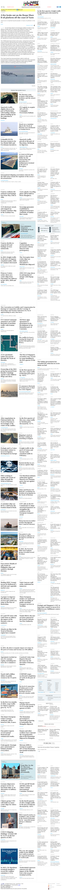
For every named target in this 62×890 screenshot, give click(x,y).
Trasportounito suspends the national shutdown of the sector (42, 81)
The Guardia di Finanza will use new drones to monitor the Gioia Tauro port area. (55, 445)
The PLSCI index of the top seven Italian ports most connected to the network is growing (26, 697)
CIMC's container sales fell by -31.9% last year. (55, 508)
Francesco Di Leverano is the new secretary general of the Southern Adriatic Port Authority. (42, 279)
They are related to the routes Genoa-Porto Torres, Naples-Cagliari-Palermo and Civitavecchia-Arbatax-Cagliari (27, 610)
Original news (3, 10)
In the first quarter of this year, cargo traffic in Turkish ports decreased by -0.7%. (27, 421)
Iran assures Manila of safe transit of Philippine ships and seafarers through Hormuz (8, 567)
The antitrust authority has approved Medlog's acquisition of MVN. (42, 60)
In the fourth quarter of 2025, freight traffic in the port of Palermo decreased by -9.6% (27, 803)
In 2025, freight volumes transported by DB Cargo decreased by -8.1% (42, 484)
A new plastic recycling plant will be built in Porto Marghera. (27, 193)
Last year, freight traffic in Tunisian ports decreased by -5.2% (41, 444)
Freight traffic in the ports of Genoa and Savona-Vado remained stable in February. (26, 451)
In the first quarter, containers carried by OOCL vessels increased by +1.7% (55, 263)
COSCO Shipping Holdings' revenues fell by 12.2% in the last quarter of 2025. (9, 834)
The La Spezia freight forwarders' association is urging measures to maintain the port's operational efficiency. (55, 402)
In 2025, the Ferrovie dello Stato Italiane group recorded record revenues (26, 551)
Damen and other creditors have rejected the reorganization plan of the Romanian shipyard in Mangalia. (27, 734)
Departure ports (55, 227)
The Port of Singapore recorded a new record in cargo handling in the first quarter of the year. (27, 358)
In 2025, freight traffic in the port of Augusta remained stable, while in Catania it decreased (9, 260)
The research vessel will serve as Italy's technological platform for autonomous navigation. (42, 377)
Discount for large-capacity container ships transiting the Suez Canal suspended (55, 279)
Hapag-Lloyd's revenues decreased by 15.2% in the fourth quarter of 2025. (27, 705)
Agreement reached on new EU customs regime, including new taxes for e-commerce (8, 659)
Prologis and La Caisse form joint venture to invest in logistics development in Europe (9, 451)
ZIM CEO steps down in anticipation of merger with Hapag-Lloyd (27, 275)
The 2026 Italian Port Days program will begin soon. (55, 414)
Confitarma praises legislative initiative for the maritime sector (42, 541)
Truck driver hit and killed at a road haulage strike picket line (42, 75)
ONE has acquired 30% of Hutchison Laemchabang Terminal (54, 484)
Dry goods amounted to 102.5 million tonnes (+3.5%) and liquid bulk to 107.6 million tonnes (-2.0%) (26, 380)
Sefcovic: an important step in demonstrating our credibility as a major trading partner (27, 777)
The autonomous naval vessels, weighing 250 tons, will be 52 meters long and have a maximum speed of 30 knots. (55, 67)
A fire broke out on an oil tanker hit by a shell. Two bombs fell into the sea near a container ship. (8, 637)
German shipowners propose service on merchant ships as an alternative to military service (8, 787)
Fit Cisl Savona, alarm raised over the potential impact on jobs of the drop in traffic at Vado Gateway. (42, 577)
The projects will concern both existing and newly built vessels (42, 326)
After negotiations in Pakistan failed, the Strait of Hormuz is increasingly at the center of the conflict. (8, 421)
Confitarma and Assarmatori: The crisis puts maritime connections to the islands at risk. (55, 389)
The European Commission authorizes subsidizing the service (55, 566)
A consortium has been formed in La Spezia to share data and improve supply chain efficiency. (42, 264)
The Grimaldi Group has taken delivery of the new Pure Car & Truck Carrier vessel (55, 89)
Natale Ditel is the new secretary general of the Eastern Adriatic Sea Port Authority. (27, 618)
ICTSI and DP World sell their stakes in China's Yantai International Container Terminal (26, 787)
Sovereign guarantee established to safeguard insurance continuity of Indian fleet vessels (26, 210)
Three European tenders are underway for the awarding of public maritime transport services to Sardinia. (27, 601)
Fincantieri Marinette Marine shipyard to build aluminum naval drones (55, 60)
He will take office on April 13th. (25, 624)
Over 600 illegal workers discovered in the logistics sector (55, 291)
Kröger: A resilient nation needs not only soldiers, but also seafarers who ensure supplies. (8, 795)
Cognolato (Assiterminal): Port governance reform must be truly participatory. (26, 246)
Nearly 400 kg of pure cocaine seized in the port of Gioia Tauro (55, 456)
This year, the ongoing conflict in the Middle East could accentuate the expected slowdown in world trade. (26, 854)
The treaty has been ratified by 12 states (8, 315)
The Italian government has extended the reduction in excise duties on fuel (48, 363)
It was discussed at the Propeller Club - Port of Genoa (41, 534)
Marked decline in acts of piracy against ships (26, 463)
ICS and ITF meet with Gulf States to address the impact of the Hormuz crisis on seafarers (9, 619)
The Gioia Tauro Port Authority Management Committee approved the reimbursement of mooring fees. (55, 577)
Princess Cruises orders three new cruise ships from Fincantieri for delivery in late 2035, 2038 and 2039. (9, 277)
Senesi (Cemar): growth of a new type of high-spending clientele (42, 244)
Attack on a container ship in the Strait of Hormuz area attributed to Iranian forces (27, 126)
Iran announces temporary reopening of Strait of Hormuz (27, 228)
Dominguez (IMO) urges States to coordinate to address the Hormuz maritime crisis (42, 401)
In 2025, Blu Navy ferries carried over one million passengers (55, 23)
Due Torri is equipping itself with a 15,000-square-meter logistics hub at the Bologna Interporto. (42, 416)
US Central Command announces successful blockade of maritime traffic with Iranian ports (8, 323)
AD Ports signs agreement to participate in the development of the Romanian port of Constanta (26, 324)
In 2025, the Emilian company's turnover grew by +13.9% (42, 423)
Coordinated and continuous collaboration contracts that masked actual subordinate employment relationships (55, 298)
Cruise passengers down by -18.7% (26, 809)
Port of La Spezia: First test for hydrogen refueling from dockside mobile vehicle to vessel (42, 431)
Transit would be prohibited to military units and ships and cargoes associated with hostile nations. (27, 236)
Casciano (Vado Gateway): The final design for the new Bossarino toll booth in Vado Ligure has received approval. (42, 334)
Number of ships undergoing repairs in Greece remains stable (55, 349)
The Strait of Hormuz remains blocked (8, 215)
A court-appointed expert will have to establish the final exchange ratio (55, 207)
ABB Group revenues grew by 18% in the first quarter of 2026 (42, 34)
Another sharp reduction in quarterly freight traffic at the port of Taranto (42, 184)
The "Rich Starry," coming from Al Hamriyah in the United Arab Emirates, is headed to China (8, 364)
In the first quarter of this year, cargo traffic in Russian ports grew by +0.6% (27, 372)
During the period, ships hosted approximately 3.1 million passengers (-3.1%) (26, 669)
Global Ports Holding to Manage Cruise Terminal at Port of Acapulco (55, 251)
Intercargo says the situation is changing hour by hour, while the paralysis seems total (26, 443)
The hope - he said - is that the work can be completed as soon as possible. (42, 341)
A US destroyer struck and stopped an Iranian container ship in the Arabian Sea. (8, 209)
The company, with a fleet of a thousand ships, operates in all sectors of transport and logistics (8, 381)
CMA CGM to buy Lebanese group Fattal (55, 213)
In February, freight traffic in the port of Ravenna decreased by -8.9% (42, 292)
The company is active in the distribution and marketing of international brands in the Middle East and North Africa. (55, 220)
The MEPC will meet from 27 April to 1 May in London (11, 181)
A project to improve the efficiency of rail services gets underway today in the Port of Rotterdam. (9, 600)
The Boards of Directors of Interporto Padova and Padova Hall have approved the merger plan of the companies (54, 199)
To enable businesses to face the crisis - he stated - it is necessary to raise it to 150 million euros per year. (9, 149)
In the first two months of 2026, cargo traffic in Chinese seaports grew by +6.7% (9, 704)
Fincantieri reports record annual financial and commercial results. (7, 733)
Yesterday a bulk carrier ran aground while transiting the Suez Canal (42, 388)
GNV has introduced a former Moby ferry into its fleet (55, 101)
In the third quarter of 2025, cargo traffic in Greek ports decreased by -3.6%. (55, 526)
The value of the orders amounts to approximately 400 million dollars (42, 151)
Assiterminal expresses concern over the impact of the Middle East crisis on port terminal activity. (27, 871)
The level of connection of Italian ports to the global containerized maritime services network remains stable (27, 689)
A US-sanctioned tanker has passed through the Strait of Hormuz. (8, 357)
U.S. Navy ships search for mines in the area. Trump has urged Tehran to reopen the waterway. (8, 430)
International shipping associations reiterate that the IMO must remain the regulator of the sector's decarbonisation (17, 176)
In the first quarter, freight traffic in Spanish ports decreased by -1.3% (49, 13)
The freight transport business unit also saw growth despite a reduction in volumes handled (27, 558)
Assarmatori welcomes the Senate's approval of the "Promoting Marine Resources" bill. (55, 543)
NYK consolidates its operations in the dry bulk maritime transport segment (55, 430)
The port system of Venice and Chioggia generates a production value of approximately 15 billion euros (42, 560)
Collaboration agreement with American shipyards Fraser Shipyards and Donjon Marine (26, 543)
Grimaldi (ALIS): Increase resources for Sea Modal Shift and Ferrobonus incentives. (9, 142)
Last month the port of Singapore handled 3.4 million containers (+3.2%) (55, 496)
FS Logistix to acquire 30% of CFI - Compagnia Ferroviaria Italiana (27, 110)
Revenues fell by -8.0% (41, 488)
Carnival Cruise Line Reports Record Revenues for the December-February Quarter (26, 660)
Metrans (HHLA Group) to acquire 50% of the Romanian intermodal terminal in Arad (27, 748)
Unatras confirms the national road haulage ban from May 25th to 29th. (8, 194)
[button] (60, 7)
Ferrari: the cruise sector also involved (26, 878)
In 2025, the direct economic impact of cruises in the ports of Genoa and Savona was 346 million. (17, 648)
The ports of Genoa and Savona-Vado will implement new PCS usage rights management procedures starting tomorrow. (42, 458)
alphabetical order (56, 229)
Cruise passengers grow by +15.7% (44, 18)
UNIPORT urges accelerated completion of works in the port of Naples (27, 676)
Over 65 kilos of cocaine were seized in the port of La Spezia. (42, 114)
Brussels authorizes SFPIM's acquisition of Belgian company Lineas (55, 145)
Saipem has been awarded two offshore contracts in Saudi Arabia (42, 145)
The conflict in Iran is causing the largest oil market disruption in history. (26, 340)
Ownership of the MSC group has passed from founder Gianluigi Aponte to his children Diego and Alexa (9, 372)
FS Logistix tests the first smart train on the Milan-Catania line (42, 171)
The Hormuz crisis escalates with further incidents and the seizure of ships (27, 97)
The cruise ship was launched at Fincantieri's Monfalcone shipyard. (27, 260)
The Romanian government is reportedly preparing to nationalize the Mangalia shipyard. (26, 720)
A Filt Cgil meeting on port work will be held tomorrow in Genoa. (42, 496)
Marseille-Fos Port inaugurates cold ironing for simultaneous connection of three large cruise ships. (42, 253)
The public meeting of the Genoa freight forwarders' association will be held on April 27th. (42, 89)
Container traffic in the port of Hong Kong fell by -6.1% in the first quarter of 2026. (55, 185)
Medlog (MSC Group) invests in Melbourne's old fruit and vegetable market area (9, 585)
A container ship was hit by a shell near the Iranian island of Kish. (8, 505)
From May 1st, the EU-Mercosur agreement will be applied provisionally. (27, 768)
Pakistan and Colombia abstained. (25, 498)
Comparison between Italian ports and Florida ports (42, 197)
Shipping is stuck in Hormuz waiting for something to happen (26, 436)
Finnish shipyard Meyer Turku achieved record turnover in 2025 (54, 237)
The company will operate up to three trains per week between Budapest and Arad (26, 756)
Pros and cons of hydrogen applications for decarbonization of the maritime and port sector (42, 527)
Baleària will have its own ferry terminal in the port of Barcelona (55, 472)
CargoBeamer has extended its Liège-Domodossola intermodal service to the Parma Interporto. (55, 48)
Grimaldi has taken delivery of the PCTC (42, 23)
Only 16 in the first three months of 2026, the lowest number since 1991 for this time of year (27, 469)
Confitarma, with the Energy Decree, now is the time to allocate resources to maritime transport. (42, 473)
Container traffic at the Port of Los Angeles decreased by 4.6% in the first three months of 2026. (42, 215)
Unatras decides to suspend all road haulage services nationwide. (7, 245)
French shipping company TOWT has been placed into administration (55, 318)
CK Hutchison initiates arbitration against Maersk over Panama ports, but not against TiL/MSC (27, 479)
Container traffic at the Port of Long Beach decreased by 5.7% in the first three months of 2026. (55, 128)
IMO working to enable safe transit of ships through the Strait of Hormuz (8, 478)
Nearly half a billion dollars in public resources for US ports (8, 676)
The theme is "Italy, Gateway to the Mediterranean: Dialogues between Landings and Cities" (55, 420)
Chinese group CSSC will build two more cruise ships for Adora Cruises (8, 803)
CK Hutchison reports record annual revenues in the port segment (55, 75)
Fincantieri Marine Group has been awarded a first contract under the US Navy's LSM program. (55, 172)
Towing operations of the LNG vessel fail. (55, 375)
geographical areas (56, 231)
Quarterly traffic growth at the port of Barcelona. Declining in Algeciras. (26, 142)
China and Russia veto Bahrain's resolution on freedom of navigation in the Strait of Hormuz (27, 492)
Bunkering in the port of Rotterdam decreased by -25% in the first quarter (55, 114)
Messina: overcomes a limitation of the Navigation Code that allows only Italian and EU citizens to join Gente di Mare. (55, 551)
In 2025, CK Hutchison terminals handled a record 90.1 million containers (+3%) (9, 870)
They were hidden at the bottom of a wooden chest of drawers (42, 120)
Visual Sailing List (44, 228)
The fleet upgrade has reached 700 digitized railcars (41, 177)
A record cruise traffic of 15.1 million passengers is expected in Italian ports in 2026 (42, 238)
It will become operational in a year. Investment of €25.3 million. (55, 477)
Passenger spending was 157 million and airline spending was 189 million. (15, 653)
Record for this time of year (42, 52)
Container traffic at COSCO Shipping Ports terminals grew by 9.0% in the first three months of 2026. (42, 129)
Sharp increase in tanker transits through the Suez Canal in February (27, 522)
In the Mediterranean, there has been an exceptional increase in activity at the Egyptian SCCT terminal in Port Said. (42, 137)
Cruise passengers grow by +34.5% (26, 458)
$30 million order (53, 178)
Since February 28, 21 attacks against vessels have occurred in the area (42, 408)
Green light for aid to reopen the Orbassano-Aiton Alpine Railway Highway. (55, 560)
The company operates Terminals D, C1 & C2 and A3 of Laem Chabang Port (55, 490)
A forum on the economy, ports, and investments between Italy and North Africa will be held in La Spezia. (55, 334)
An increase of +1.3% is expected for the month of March (42, 298)
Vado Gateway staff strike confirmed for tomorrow (26, 584)
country (54, 230)
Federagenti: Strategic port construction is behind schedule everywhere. (8, 747)
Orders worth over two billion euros (7, 285)
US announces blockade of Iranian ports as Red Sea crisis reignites (27, 387)
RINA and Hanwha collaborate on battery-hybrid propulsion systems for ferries (42, 319)
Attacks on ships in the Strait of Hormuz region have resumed (9, 631)
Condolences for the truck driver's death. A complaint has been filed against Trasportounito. (9, 201)
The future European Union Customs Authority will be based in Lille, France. (8, 719)
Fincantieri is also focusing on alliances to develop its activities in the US (26, 536)
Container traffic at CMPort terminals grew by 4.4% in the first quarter (42, 47)
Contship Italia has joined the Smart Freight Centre (55, 34)
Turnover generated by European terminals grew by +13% (55, 81)
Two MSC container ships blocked (25, 103)
